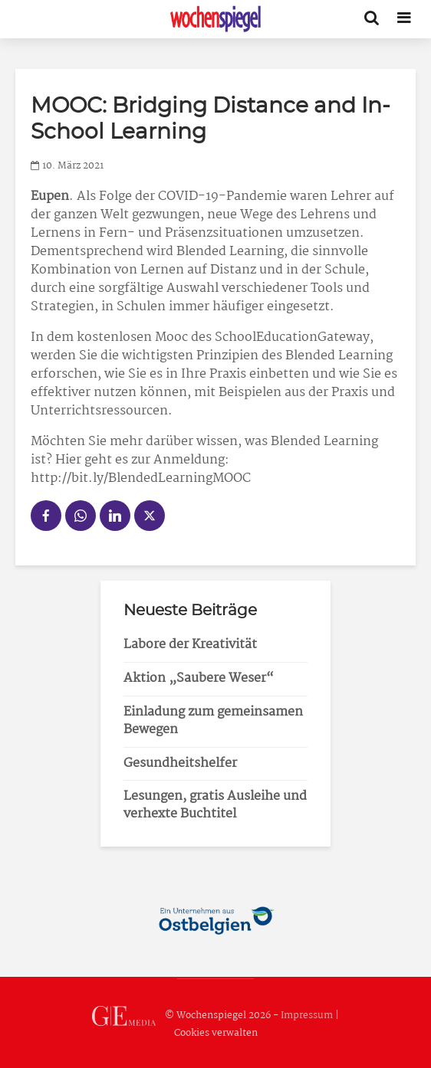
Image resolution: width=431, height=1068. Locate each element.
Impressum (307, 1015)
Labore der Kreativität (190, 644)
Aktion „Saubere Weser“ (198, 678)
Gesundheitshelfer (180, 763)
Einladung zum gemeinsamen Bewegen (213, 721)
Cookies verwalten (216, 1033)
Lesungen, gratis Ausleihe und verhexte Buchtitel (215, 805)
